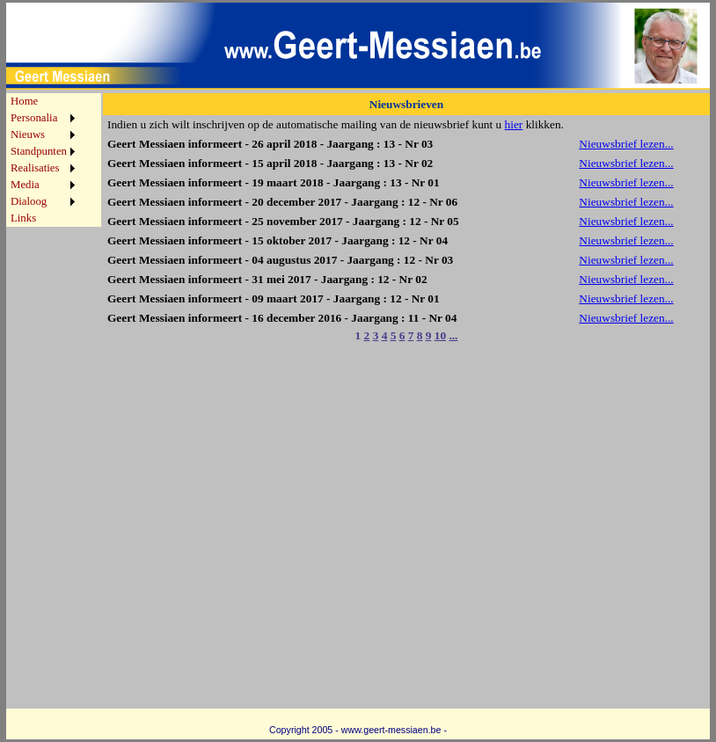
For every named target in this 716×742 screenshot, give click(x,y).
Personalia (34, 118)
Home (24, 101)
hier (514, 124)
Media (25, 184)
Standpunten (39, 151)
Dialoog (29, 201)
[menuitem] (42, 101)
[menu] (42, 160)
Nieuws (28, 134)
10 (440, 335)
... (453, 335)
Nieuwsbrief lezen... (626, 143)
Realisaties (35, 168)
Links (23, 218)
